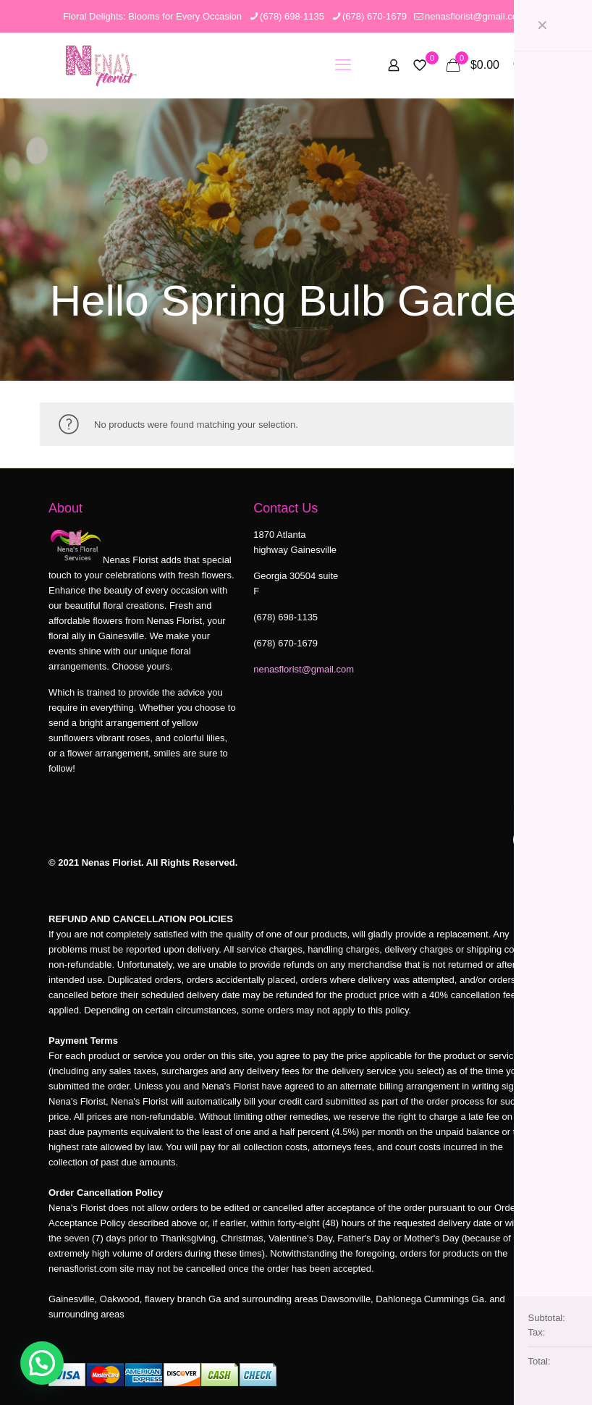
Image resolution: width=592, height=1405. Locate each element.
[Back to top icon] (528, 839)
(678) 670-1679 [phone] (374, 16)
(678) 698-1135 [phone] (292, 16)
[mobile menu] (343, 65)
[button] (42, 1363)
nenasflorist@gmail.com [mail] (475, 16)
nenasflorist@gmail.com (303, 669)
